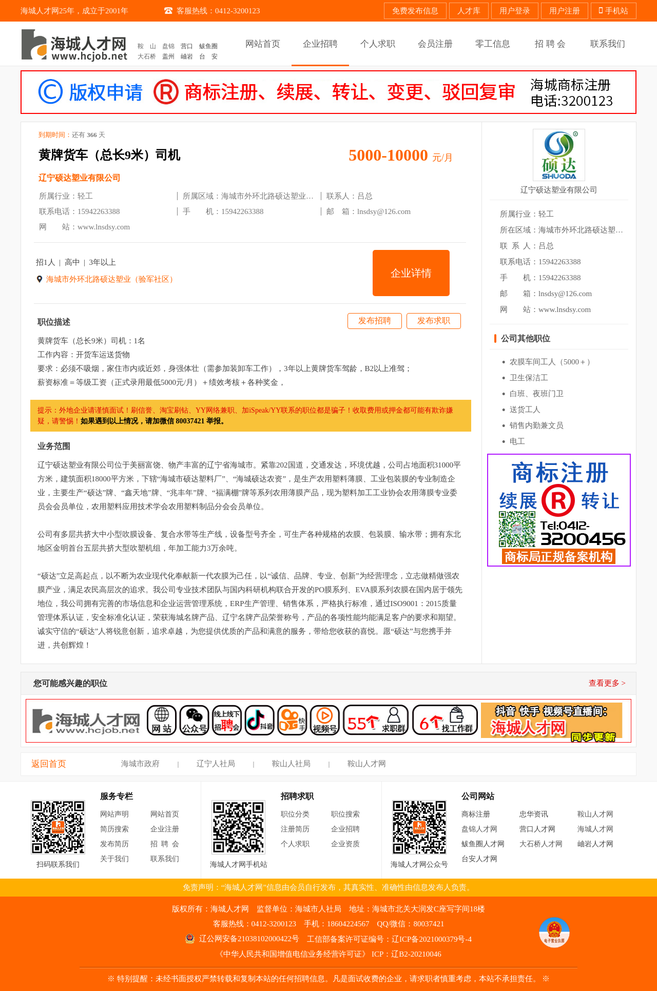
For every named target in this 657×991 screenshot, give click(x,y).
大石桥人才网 (541, 844)
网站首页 (164, 814)
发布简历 (114, 844)
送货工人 (525, 409)
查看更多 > (607, 683)
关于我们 (114, 859)
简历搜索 (114, 829)
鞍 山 (147, 46)
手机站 (613, 11)
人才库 (468, 11)
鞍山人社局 (291, 764)
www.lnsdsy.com (104, 227)
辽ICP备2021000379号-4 (432, 939)
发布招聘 (374, 320)
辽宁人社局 (216, 764)
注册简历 (295, 829)
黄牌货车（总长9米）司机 (109, 155)
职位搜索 (345, 814)
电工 (517, 441)
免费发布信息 (415, 11)
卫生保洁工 (529, 378)
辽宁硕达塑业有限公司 (79, 177)
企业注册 (164, 829)
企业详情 (411, 273)
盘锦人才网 (479, 829)
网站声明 (114, 814)
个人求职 (295, 844)
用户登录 (514, 11)
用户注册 (564, 11)
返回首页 (48, 764)
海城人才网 (595, 829)
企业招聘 (345, 829)
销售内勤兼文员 (537, 425)
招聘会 (166, 844)
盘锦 (168, 46)
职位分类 (295, 814)
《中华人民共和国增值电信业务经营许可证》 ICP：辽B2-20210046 (328, 954)
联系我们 (164, 859)
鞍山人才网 (366, 764)
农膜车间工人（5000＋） (552, 362)
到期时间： (71, 135)
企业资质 (345, 844)
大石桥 (147, 56)
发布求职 (433, 320)
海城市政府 (140, 764)
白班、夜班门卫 (537, 394)
